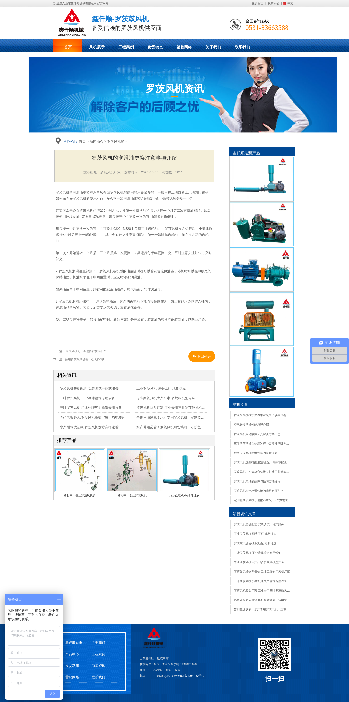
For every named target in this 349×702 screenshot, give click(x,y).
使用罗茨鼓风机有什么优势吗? (84, 359)
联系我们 (273, 3)
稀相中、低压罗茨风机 (132, 495)
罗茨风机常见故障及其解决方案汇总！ (258, 434)
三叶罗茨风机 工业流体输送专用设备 (87, 398)
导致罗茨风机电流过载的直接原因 (256, 453)
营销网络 (72, 677)
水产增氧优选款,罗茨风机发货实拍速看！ (91, 427)
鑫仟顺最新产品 (246, 153)
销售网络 (184, 47)
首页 (68, 47)
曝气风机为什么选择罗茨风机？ (85, 351)
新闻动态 (96, 141)
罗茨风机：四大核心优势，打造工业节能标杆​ (262, 472)
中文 (290, 3)
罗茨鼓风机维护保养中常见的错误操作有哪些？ (262, 415)
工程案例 (126, 47)
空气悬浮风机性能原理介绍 (251, 424)
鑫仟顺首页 (73, 643)
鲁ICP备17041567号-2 (191, 676)
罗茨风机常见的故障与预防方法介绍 (257, 481)
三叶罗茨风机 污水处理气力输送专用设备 (91, 408)
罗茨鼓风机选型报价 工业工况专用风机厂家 (262, 571)
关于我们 (213, 47)
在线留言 (257, 3)
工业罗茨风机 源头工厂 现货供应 (161, 388)
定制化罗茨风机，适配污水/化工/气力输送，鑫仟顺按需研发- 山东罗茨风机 (262, 500)
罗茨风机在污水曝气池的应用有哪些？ (258, 490)
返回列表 (202, 356)
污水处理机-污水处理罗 (184, 495)
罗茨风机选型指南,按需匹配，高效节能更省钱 (262, 462)
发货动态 (155, 47)
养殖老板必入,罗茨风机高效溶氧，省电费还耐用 (96, 417)
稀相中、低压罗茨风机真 (80, 495)
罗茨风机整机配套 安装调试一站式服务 (89, 388)
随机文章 (240, 405)
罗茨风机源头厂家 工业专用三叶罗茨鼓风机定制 (172, 408)
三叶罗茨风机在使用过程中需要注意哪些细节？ (262, 443)
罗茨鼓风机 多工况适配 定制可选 (255, 543)
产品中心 (72, 654)
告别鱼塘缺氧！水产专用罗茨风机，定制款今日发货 (175, 417)
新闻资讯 (98, 666)
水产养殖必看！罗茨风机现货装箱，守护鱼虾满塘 (173, 427)
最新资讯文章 (244, 514)
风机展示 (97, 47)
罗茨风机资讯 (117, 141)
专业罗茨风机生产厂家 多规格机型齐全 (165, 398)
